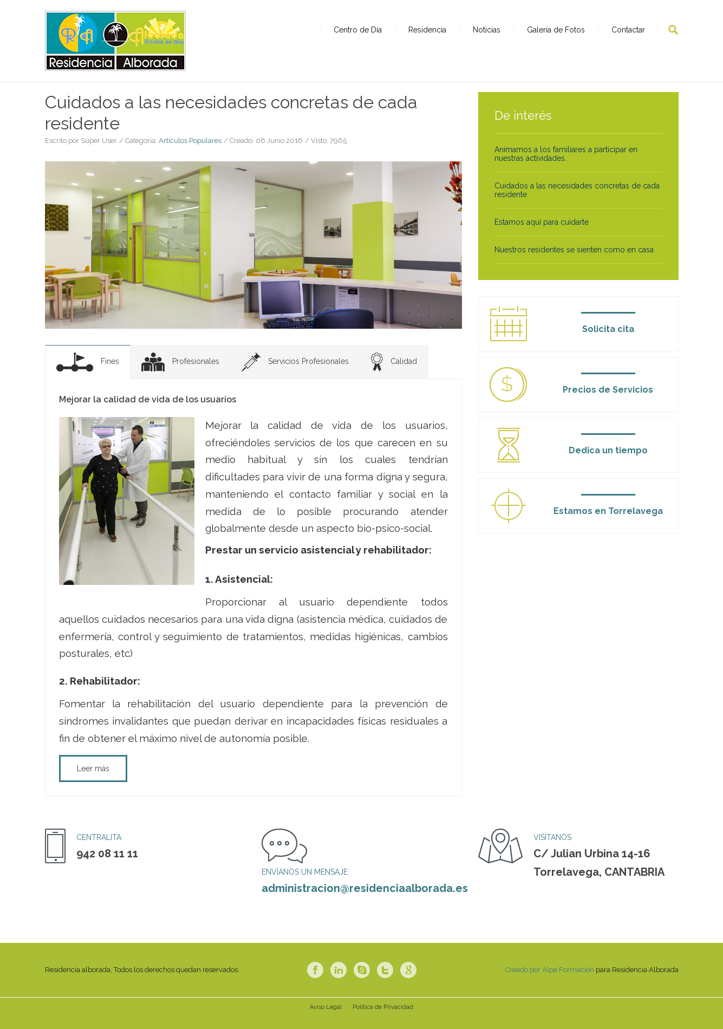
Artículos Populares (190, 154)
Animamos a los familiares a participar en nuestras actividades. (565, 166)
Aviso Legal (326, 1020)
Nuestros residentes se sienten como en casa (574, 262)
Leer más (93, 782)
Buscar (673, 30)
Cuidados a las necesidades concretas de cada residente (577, 203)
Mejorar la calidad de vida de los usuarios (147, 412)
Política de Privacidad (383, 1020)
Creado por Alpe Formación (549, 983)
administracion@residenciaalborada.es (365, 901)
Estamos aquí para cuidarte (541, 235)
